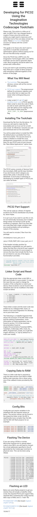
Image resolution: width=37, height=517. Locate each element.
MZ (22, 100)
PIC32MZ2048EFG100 (11, 506)
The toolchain (12, 82)
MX (18, 100)
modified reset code (14, 102)
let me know (17, 41)
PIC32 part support (14, 89)
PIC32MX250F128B (10, 501)
